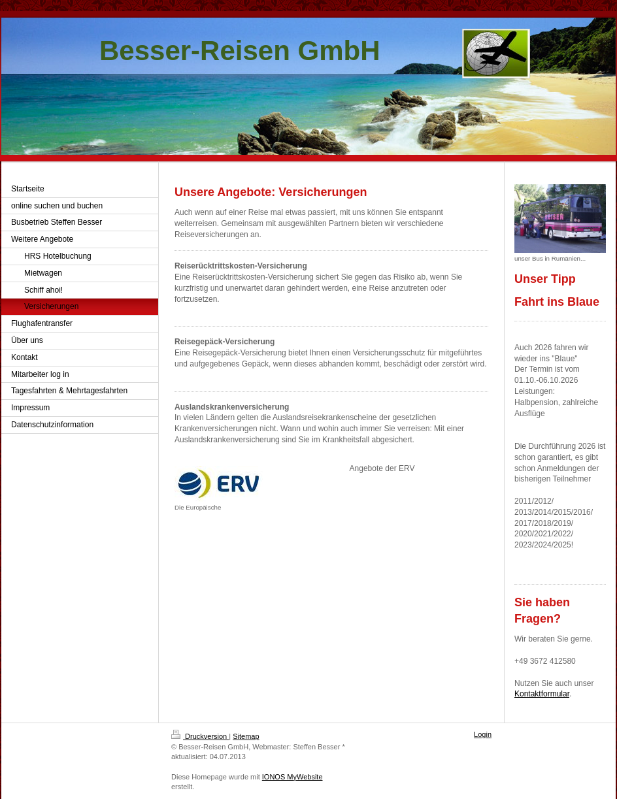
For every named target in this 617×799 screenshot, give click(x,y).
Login (483, 734)
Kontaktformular (541, 693)
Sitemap (246, 736)
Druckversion (200, 736)
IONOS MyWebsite (292, 777)
